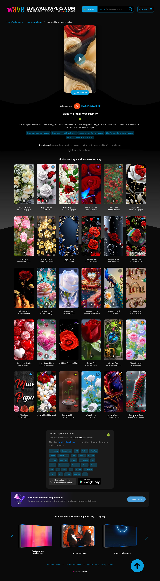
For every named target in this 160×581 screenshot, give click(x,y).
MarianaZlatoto (87, 106)
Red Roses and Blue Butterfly (91, 208)
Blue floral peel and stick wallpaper (119, 133)
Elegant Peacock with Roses (113, 312)
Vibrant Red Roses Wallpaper (113, 208)
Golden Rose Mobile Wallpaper (47, 260)
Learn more (136, 499)
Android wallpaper (67, 442)
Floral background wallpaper (38, 133)
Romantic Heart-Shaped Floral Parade (91, 312)
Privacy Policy (93, 564)
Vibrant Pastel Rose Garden (136, 364)
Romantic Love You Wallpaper (136, 312)
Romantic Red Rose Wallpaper (91, 260)
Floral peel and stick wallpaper (64, 133)
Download (80, 92)
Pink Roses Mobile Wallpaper (24, 260)
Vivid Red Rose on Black (68, 363)
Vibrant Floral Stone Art (46, 415)
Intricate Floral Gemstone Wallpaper (113, 364)
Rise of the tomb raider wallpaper (80, 137)
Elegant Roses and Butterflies (46, 208)
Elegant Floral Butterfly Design (46, 312)
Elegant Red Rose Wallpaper (24, 312)
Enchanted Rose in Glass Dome (68, 416)
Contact (50, 564)
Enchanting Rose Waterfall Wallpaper (136, 416)
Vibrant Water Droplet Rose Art (113, 416)
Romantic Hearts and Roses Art (24, 364)
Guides (110, 564)
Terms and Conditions (75, 564)
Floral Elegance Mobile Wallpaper (69, 208)
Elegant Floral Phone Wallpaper (24, 208)
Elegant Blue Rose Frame (69, 260)
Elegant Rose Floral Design (113, 260)
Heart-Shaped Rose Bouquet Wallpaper (46, 364)
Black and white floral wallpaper (91, 133)
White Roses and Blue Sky (91, 416)
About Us (60, 564)
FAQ (103, 564)
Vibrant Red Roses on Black (136, 260)
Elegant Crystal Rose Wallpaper (68, 312)
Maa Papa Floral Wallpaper (24, 416)
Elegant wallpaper (34, 22)
